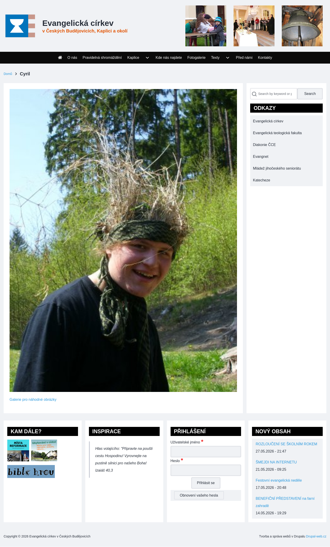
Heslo (175, 461)
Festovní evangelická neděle (279, 480)
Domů (8, 74)
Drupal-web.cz (316, 536)
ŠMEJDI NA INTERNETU (276, 462)
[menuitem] (60, 58)
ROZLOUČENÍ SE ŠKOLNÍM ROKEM (286, 444)
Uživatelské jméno (185, 442)
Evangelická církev (77, 23)
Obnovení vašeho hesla (199, 495)
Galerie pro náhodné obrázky (33, 399)
